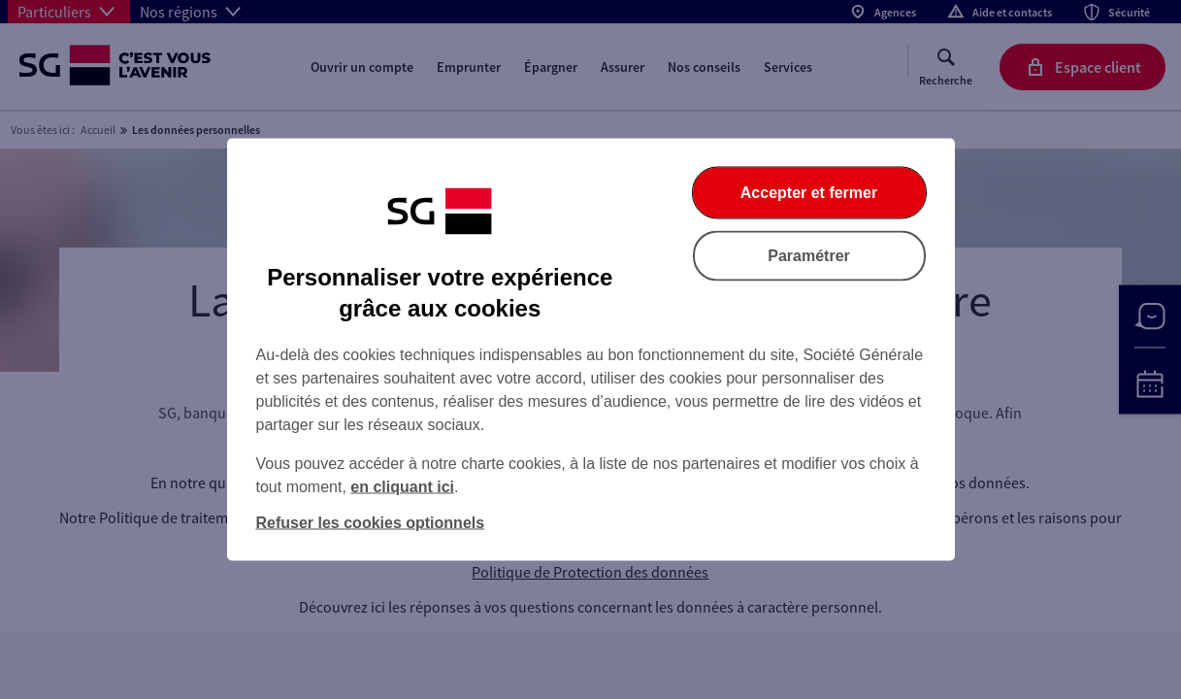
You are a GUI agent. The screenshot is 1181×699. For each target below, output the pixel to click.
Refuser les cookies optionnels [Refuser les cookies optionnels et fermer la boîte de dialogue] (370, 523)
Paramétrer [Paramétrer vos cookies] (809, 256)
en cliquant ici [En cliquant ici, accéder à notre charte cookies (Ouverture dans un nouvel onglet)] (402, 487)
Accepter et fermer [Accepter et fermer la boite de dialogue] (808, 192)
